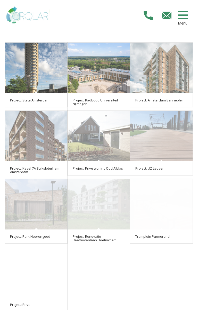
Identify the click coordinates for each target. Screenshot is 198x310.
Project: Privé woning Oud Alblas (98, 168)
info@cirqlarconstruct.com (166, 15)
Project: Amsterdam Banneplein (160, 100)
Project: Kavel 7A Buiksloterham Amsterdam (34, 170)
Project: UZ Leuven (149, 168)
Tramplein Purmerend (152, 236)
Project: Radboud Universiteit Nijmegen (95, 102)
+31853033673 (148, 15)
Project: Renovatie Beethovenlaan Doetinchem (95, 238)
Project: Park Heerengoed (30, 236)
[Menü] (183, 15)
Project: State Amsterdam (30, 100)
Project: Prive (20, 304)
